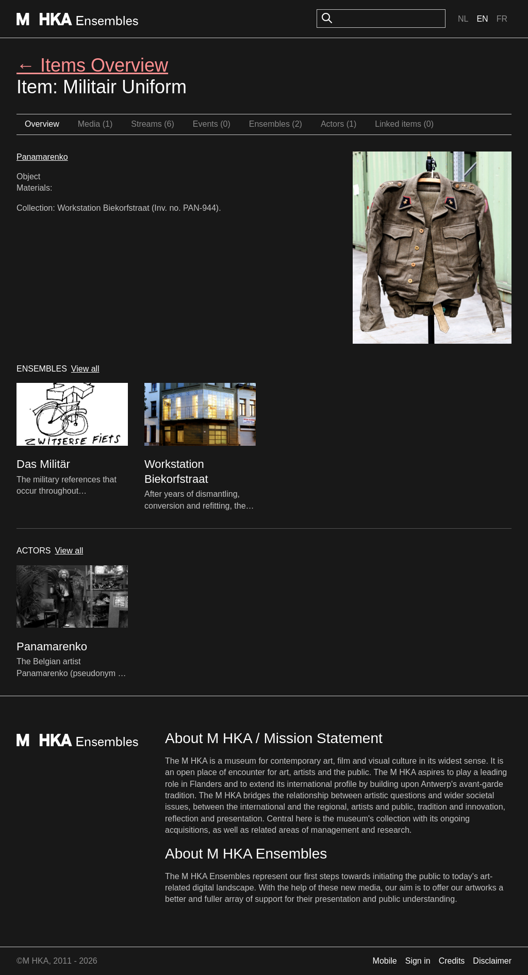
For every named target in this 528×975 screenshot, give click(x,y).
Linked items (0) (404, 124)
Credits (452, 960)
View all (85, 368)
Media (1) (95, 124)
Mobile (385, 960)
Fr (502, 18)
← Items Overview (92, 65)
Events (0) (211, 124)
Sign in (418, 960)
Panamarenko (42, 157)
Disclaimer (492, 960)
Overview (42, 124)
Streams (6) (152, 124)
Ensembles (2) (275, 124)
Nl (463, 18)
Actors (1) (338, 124)
